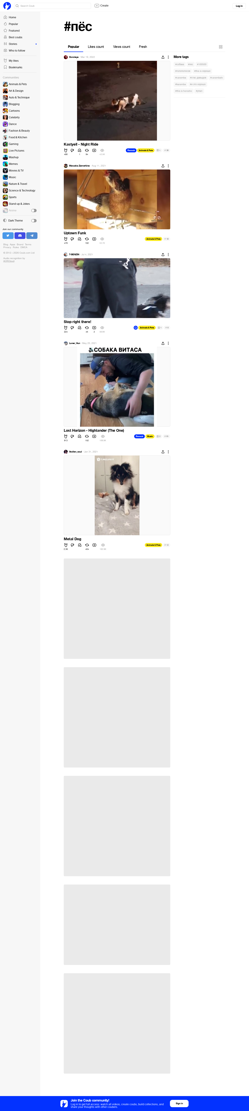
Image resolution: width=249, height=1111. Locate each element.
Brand (20, 244)
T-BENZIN (74, 254)
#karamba (180, 84)
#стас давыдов (198, 77)
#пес (190, 64)
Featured (11, 30)
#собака (179, 64)
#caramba (180, 77)
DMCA (23, 247)
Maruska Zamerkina (79, 166)
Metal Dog (72, 539)
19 (166, 238)
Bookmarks (12, 67)
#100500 (201, 64)
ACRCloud (8, 261)
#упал (199, 91)
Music (150, 436)
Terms (28, 244)
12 (166, 545)
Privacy (7, 247)
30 (166, 150)
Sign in (179, 1103)
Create (101, 5)
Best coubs (12, 37)
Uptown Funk (75, 233)
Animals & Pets (146, 150)
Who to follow (14, 50)
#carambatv (216, 77)
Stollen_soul (75, 452)
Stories (20, 44)
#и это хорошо (198, 84)
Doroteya (74, 57)
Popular (10, 24)
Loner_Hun (74, 343)
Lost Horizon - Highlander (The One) (94, 430)
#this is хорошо (202, 71)
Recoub (131, 150)
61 (166, 436)
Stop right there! (77, 322)
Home (9, 17)
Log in (239, 6)
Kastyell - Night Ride (81, 144)
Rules (16, 247)
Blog (5, 244)
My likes (11, 60)
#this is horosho (183, 91)
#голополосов (182, 71)
